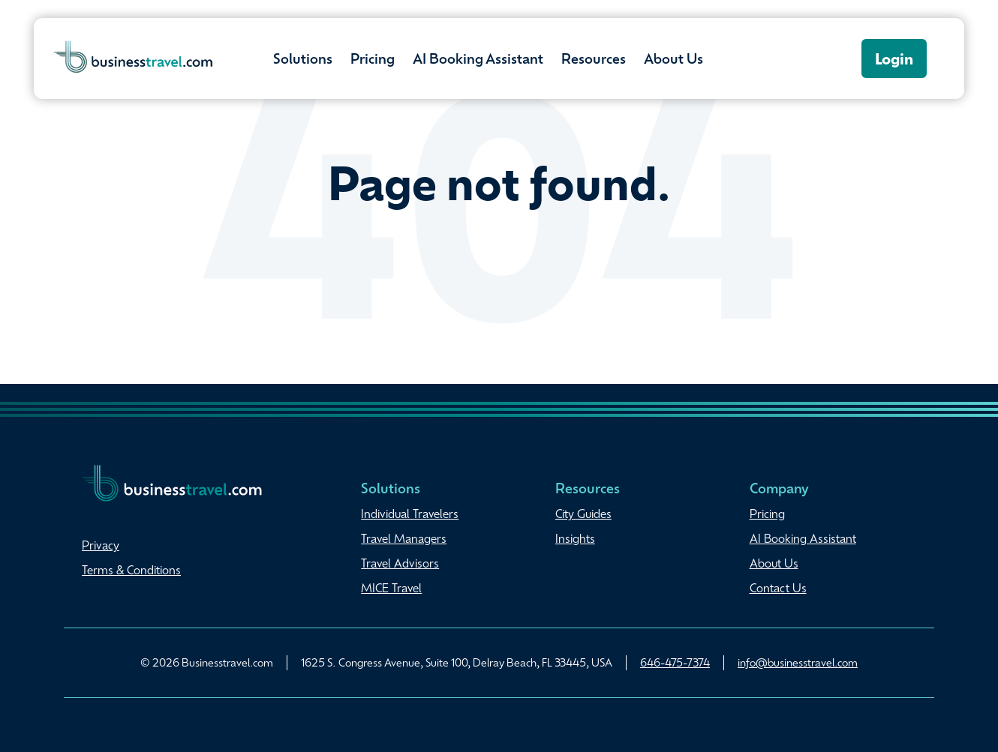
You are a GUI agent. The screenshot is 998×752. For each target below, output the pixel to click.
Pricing (372, 58)
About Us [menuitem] (774, 563)
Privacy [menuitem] (100, 545)
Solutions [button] (302, 58)
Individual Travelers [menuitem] (409, 513)
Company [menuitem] (779, 487)
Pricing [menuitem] (767, 513)
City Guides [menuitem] (583, 513)
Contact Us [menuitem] (778, 587)
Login (894, 58)
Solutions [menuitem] (390, 487)
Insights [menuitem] (575, 538)
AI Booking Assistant (478, 58)
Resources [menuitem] (587, 487)
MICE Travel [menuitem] (391, 587)
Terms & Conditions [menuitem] (131, 569)
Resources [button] (593, 58)
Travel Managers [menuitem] (403, 538)
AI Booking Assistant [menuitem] (803, 538)
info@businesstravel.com (798, 662)
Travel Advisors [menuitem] (400, 563)
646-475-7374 (675, 662)
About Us (673, 58)
